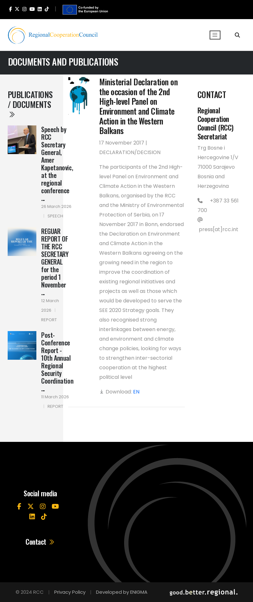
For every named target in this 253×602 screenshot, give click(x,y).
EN (136, 391)
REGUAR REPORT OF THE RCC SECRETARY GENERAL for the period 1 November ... (54, 261)
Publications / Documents (30, 104)
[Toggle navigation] (215, 35)
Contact (40, 541)
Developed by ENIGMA (121, 592)
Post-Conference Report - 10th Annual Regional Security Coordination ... (57, 361)
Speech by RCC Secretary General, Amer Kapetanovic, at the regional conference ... (57, 163)
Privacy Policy (70, 592)
